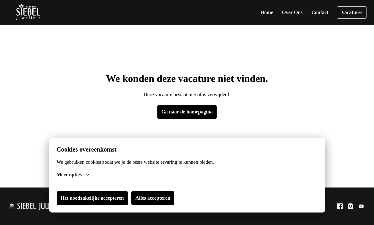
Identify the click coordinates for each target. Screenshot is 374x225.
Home (272, 12)
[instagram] (350, 206)
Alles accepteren (151, 198)
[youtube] (361, 206)
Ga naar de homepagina (187, 111)
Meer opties (72, 174)
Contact (322, 12)
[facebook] (339, 206)
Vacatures (352, 12)
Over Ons (296, 12)
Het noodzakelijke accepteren (91, 198)
